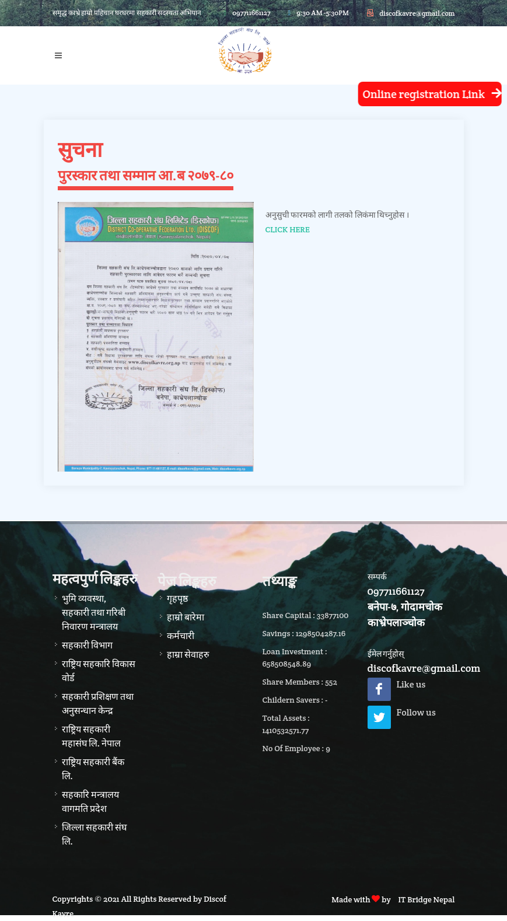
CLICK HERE (287, 229)
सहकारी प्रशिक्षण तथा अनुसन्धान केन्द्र (98, 703)
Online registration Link (428, 94)
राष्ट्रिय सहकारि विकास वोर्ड (98, 671)
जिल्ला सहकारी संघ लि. (94, 834)
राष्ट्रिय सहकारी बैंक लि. (93, 769)
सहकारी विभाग (87, 645)
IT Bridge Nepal (426, 899)
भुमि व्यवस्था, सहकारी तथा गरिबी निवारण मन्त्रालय (93, 612)
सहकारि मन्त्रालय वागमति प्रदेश (90, 802)
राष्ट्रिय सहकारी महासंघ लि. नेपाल (91, 736)
